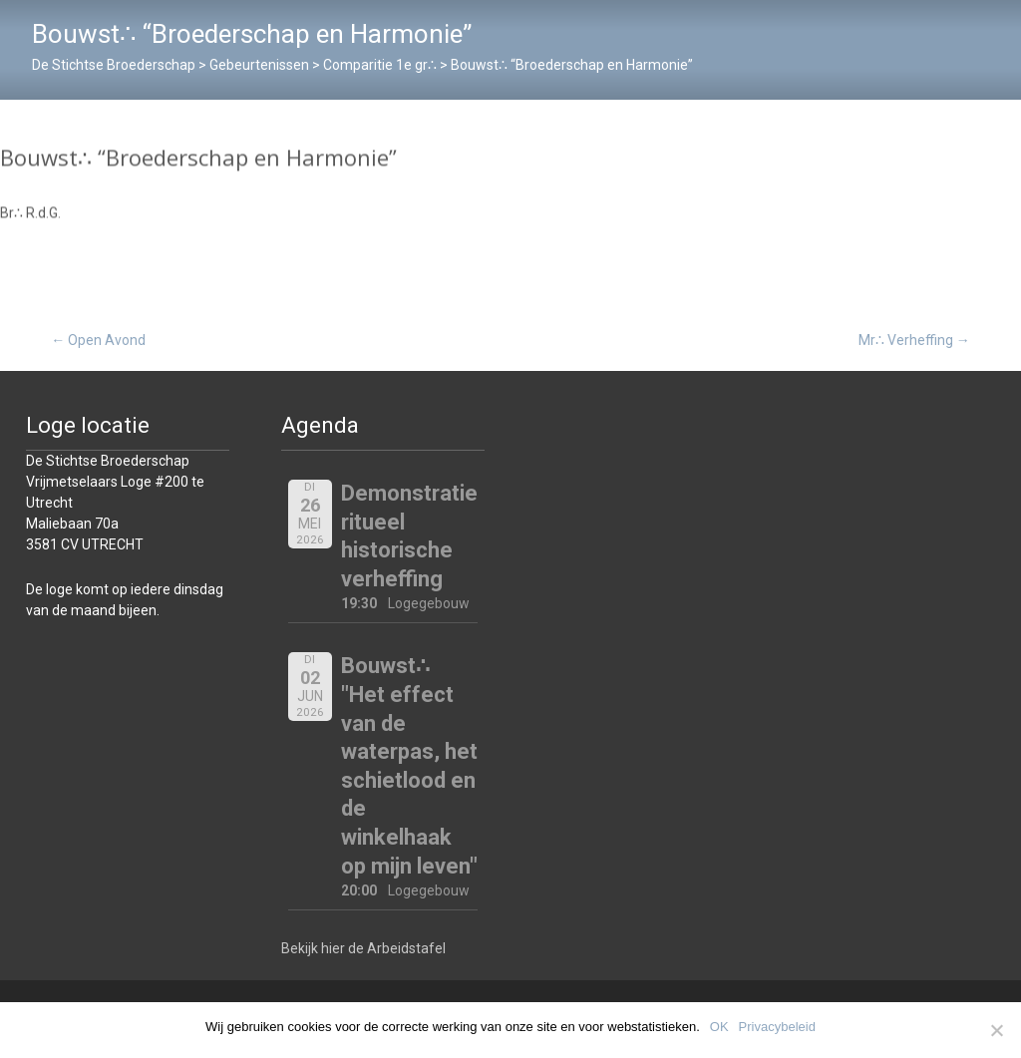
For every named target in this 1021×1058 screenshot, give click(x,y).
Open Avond (98, 340)
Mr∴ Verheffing (914, 340)
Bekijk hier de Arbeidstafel (363, 948)
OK (719, 1026)
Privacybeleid (777, 1026)
